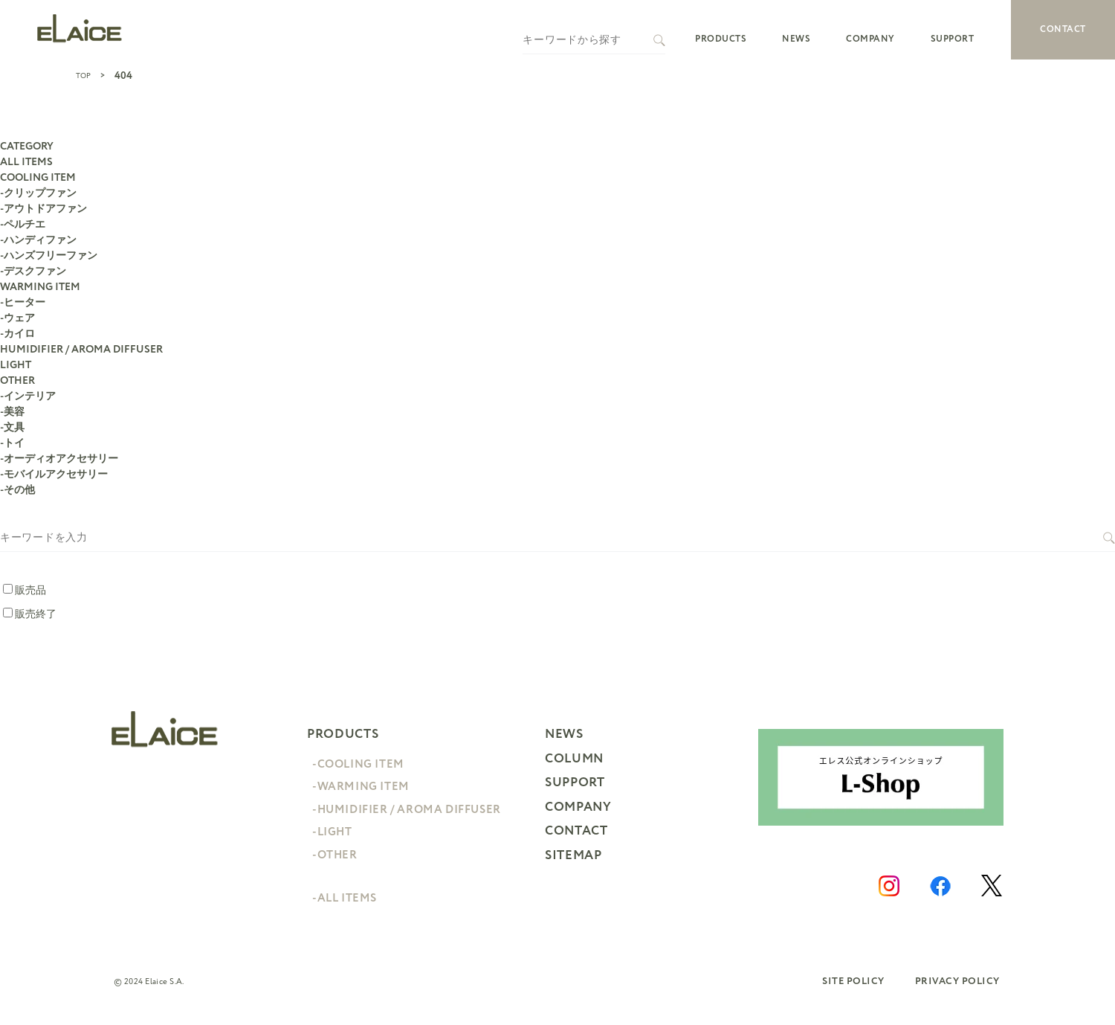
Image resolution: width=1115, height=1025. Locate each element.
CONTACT (1062, 29)
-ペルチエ (22, 224)
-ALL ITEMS (344, 898)
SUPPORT (952, 39)
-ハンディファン (38, 240)
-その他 (17, 490)
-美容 (12, 412)
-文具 (12, 427)
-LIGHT (332, 832)
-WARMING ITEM (361, 786)
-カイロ (17, 334)
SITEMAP (573, 855)
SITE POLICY (853, 981)
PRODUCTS (720, 39)
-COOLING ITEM (358, 764)
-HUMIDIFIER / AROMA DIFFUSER (406, 809)
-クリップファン (38, 193)
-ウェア (17, 318)
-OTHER (335, 855)
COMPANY (870, 39)
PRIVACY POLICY (957, 981)
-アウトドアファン (43, 209)
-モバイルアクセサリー (54, 474)
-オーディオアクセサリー (59, 459)
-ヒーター (22, 302)
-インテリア (28, 396)
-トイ (12, 443)
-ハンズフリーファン (48, 255)
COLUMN (574, 759)
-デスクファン (33, 271)
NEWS (796, 39)
